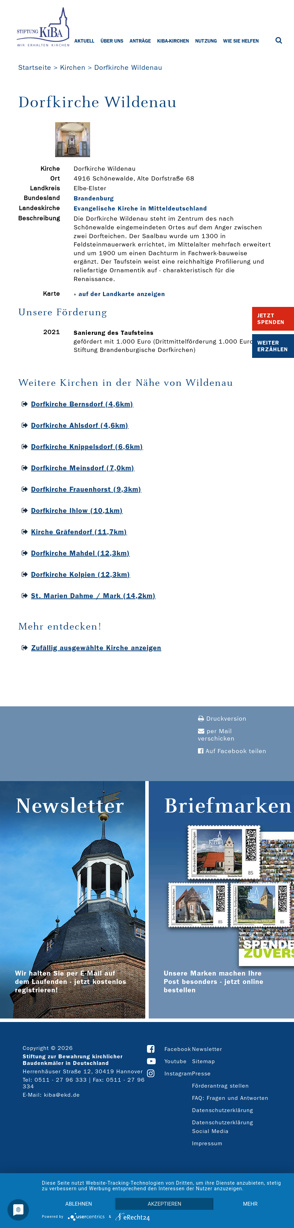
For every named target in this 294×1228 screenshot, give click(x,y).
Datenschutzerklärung (222, 1110)
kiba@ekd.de (62, 1094)
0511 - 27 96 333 (61, 1079)
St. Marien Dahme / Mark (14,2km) (93, 595)
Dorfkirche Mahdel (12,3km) (80, 553)
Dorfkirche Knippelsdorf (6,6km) (87, 446)
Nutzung (206, 41)
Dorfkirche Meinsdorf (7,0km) (82, 468)
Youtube (175, 1061)
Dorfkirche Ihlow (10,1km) (77, 510)
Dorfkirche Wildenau (128, 67)
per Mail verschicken (216, 735)
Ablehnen (78, 1204)
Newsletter (207, 1049)
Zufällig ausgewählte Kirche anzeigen (96, 648)
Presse (201, 1073)
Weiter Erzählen (272, 346)
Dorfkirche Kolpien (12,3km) (80, 574)
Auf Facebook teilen (232, 751)
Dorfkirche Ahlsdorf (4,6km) (79, 425)
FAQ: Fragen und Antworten (230, 1098)
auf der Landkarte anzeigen (122, 294)
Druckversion (222, 718)
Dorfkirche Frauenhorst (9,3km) (86, 489)
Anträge (140, 41)
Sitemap (203, 1061)
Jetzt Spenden (271, 318)
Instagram (178, 1073)
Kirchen (73, 67)
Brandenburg (94, 198)
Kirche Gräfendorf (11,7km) (79, 532)
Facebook (177, 1049)
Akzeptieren (164, 1204)
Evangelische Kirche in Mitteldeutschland (140, 208)
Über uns (112, 41)
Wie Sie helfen (241, 41)
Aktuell (84, 41)
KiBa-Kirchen (173, 41)
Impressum (207, 1143)
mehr (250, 1204)
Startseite (34, 67)
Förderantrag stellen (220, 1085)
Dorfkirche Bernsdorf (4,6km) (82, 404)
